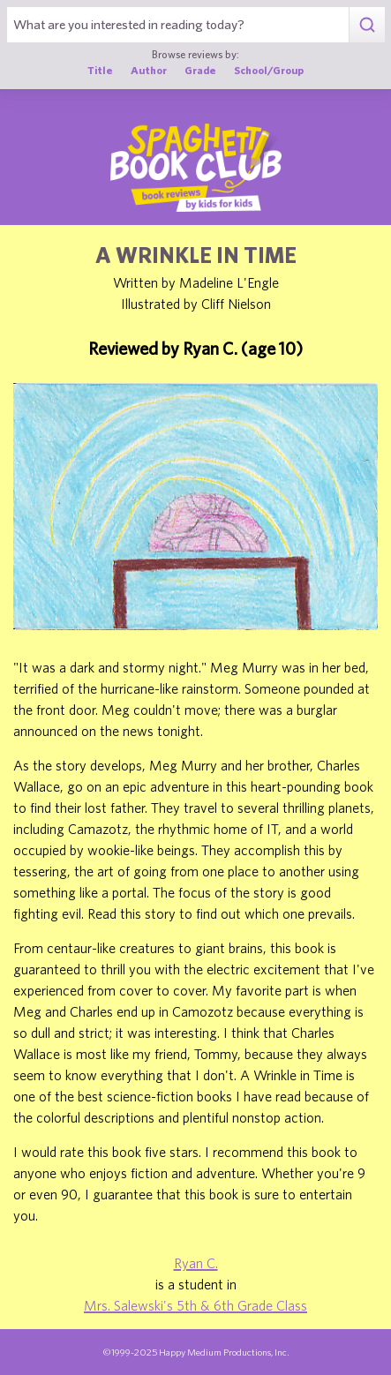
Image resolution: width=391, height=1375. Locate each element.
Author (149, 70)
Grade (200, 70)
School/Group (269, 70)
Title (100, 70)
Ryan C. (196, 1263)
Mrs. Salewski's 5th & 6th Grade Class (195, 1305)
